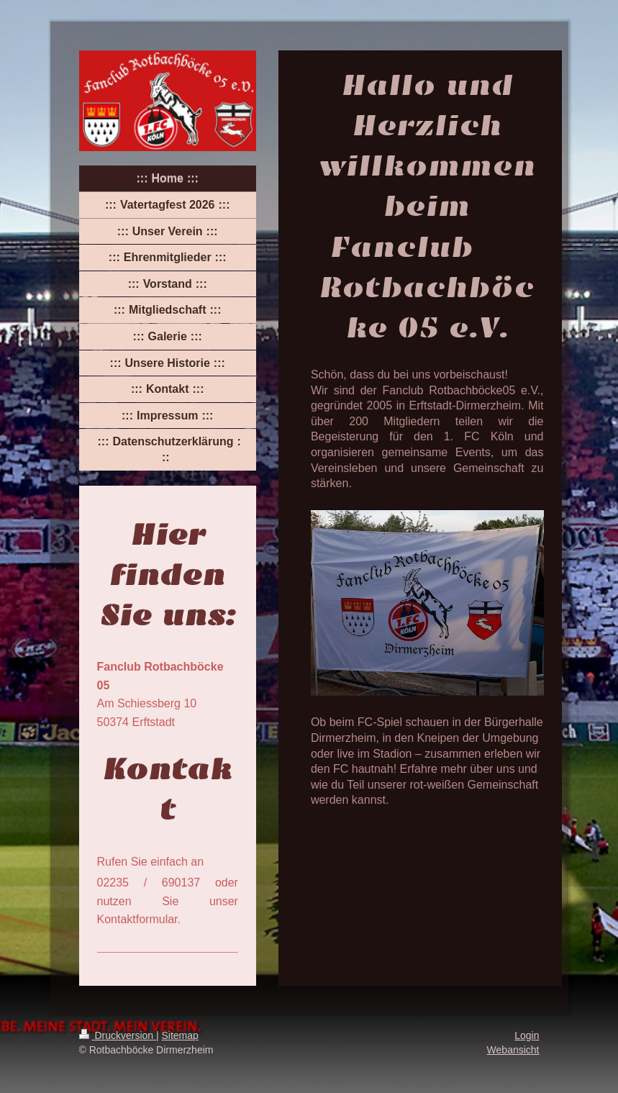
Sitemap (180, 1035)
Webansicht (513, 1050)
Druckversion (117, 1035)
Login (526, 1035)
